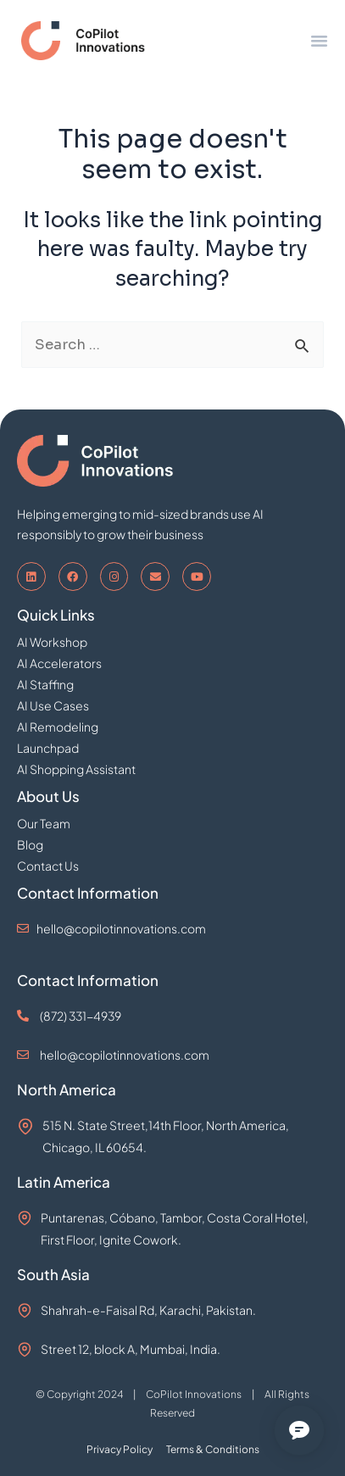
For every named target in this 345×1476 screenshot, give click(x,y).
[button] (319, 40)
